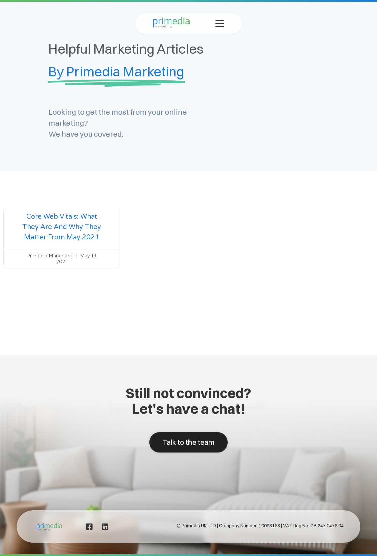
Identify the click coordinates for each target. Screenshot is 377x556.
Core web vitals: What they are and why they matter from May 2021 (61, 227)
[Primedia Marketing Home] (171, 26)
